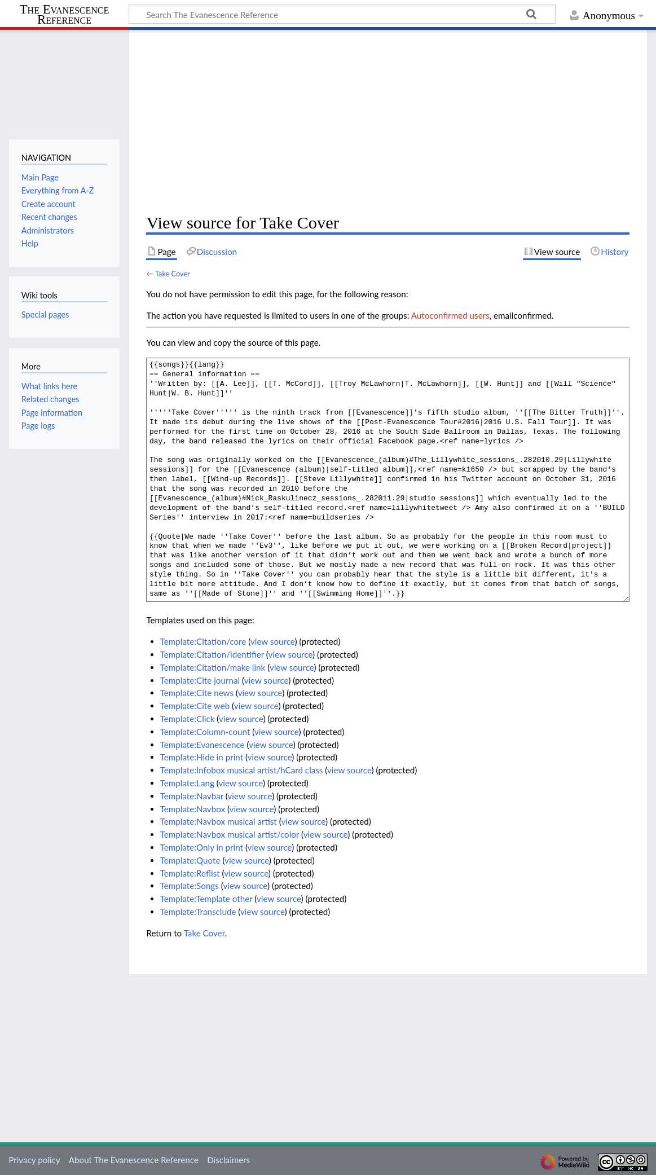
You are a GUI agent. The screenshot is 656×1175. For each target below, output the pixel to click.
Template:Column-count (205, 732)
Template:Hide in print (201, 757)
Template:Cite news (197, 693)
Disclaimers (228, 1160)
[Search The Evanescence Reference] (342, 14)
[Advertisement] (387, 122)
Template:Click (187, 719)
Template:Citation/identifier (212, 654)
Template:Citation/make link (213, 667)
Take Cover (172, 273)
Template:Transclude (198, 911)
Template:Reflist (190, 873)
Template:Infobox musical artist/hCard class (241, 770)
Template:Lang (187, 783)
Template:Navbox (192, 809)
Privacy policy (34, 1160)
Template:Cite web (195, 706)
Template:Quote (190, 860)
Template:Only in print (201, 847)
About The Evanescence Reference (134, 1160)
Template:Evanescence (202, 745)
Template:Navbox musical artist (218, 821)
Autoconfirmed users (450, 315)
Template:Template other (206, 899)
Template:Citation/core (203, 641)
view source (272, 641)
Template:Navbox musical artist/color (229, 834)
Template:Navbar (191, 796)
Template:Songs (189, 886)
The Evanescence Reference (64, 15)
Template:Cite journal (200, 680)
